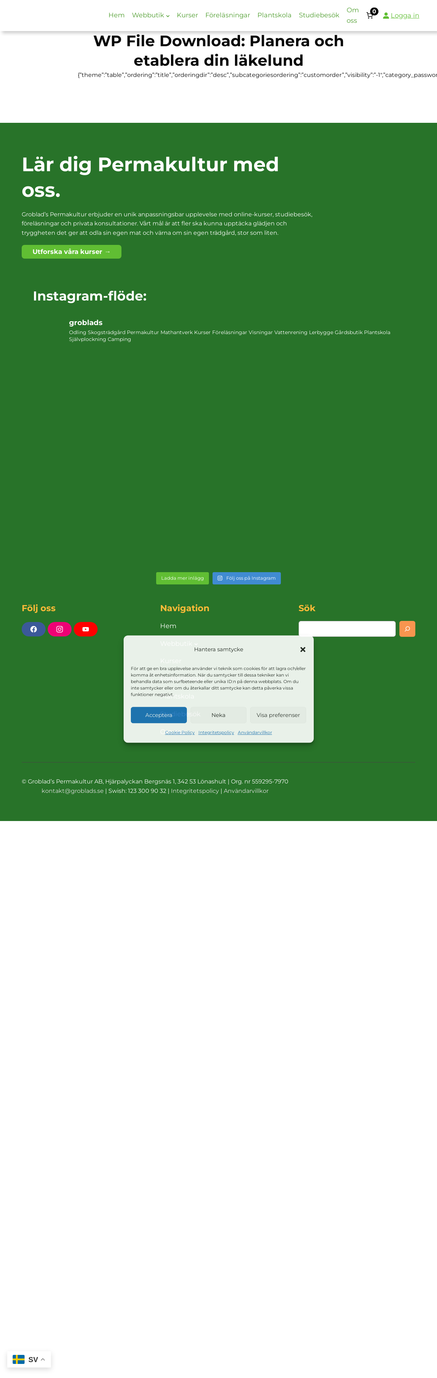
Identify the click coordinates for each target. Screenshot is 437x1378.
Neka (218, 715)
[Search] (407, 629)
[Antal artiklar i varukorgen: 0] (369, 15)
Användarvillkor (255, 732)
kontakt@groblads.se (73, 790)
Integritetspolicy (216, 732)
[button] (303, 649)
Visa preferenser (278, 715)
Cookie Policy (180, 732)
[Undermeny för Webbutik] (168, 15)
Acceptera (158, 715)
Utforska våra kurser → (72, 252)
